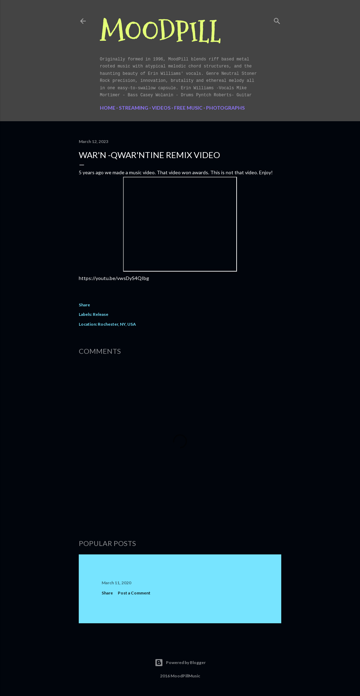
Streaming (133, 108)
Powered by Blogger (180, 662)
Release (100, 314)
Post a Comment (134, 593)
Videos (161, 108)
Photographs (225, 108)
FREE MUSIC (188, 108)
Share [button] (84, 304)
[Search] (277, 19)
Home (107, 108)
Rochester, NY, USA (117, 324)
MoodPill (160, 32)
